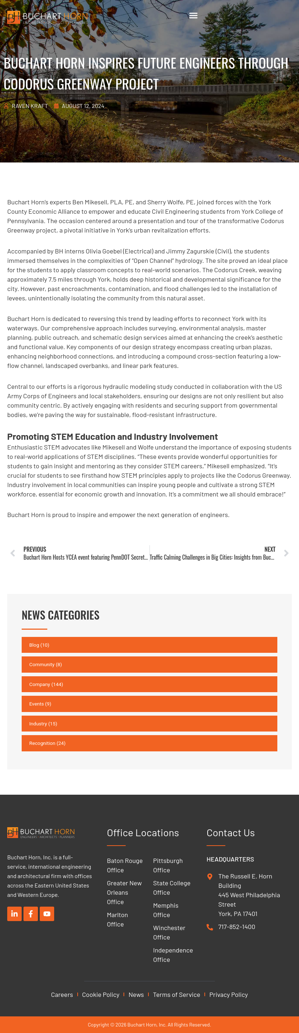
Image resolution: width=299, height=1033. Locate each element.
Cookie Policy (101, 994)
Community (42, 664)
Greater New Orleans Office (124, 892)
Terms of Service (176, 994)
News (136, 994)
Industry (38, 723)
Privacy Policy (228, 994)
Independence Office (172, 954)
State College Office (171, 887)
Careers (62, 994)
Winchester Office (169, 932)
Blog (34, 645)
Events (36, 704)
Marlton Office (117, 919)
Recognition (42, 743)
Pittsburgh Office (168, 865)
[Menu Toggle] (193, 15)
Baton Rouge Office (125, 865)
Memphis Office (165, 910)
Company (39, 684)
